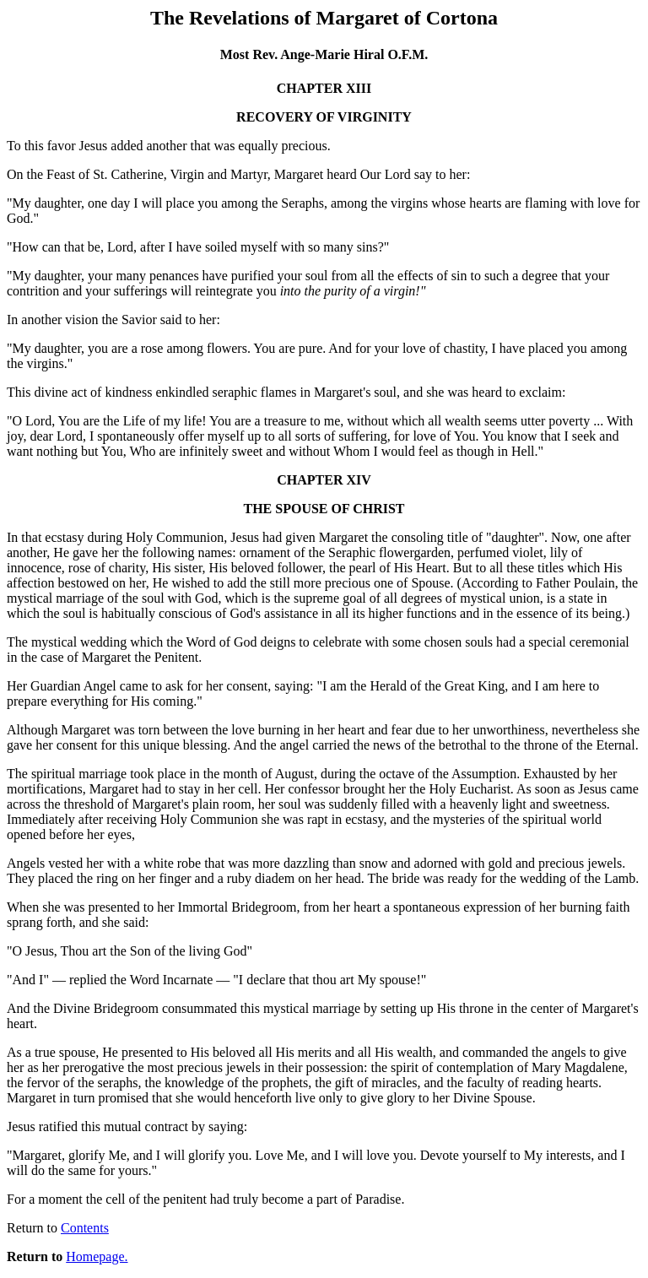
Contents (85, 1228)
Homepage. (96, 1256)
